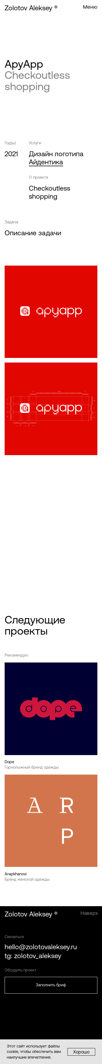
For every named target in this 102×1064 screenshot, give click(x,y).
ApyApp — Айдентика (39, 491)
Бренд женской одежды (27, 879)
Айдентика (46, 162)
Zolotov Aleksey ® (31, 8)
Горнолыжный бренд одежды (32, 767)
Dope (9, 761)
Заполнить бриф (51, 985)
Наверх (89, 913)
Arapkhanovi (16, 874)
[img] (51, 821)
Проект (11, 578)
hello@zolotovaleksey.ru (41, 947)
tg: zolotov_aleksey (33, 955)
